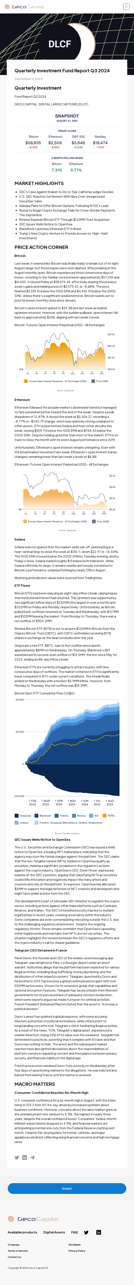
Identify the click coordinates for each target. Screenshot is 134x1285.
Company (14, 1244)
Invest (67, 1191)
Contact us (14, 1257)
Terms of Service (18, 1250)
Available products (22, 1232)
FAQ (74, 1232)
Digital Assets (54, 1232)
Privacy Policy (77, 1250)
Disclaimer (75, 1244)
